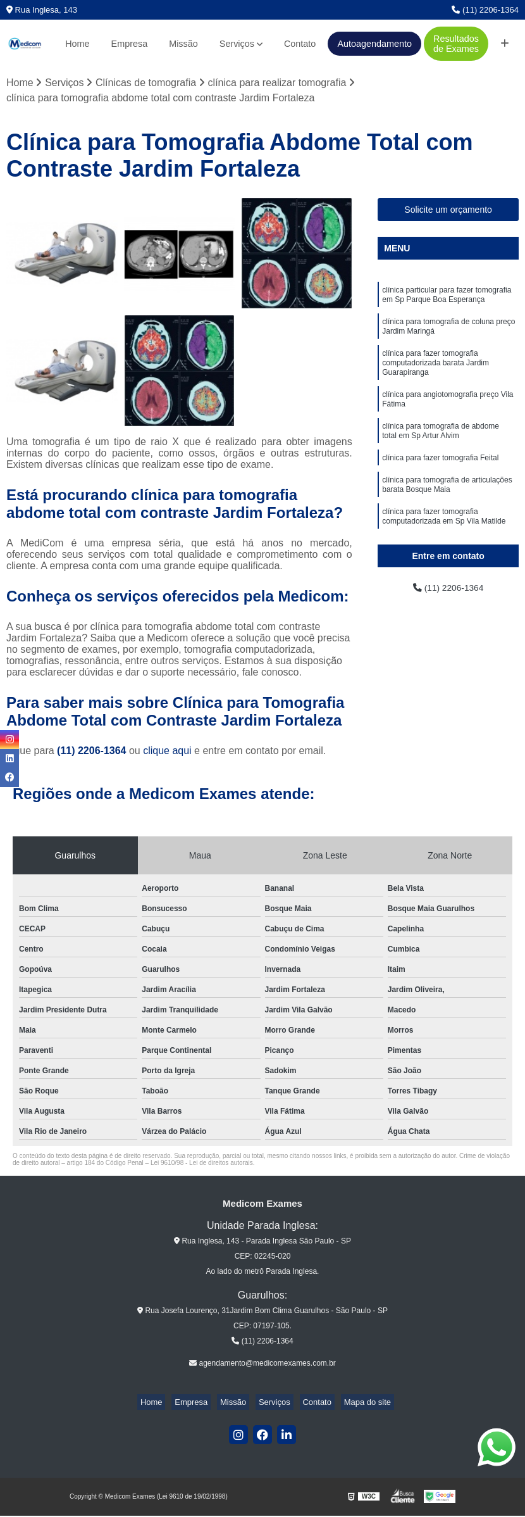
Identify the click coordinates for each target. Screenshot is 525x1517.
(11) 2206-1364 (485, 10)
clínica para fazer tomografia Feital (440, 481)
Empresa (129, 44)
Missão (183, 44)
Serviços (236, 44)
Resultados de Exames (456, 44)
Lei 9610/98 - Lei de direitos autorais (202, 1164)
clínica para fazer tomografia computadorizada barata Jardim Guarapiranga (435, 375)
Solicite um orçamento (448, 211)
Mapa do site (351, 1403)
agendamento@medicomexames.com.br (262, 1364)
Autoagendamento (374, 44)
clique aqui (167, 752)
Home (77, 44)
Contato (300, 44)
